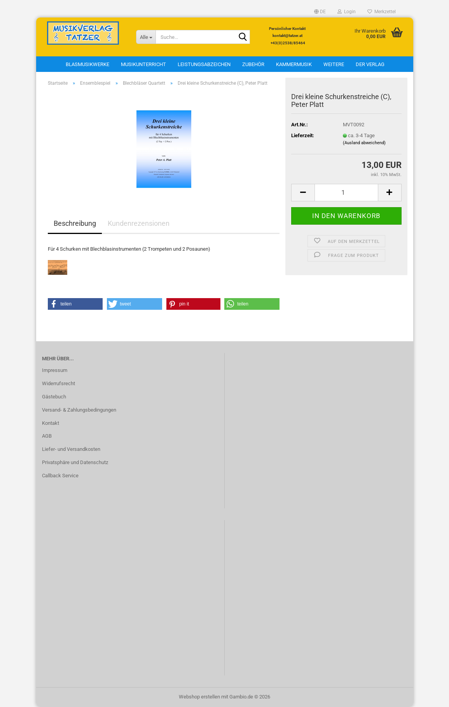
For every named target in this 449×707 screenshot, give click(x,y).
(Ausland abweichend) (364, 142)
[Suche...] (145, 37)
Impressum (54, 370)
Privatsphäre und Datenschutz (75, 462)
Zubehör (253, 64)
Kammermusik (294, 64)
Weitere (333, 64)
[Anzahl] (346, 192)
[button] (320, 11)
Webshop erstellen (199, 697)
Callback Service (60, 475)
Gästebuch (54, 397)
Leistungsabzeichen (204, 64)
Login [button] (346, 11)
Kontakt (50, 423)
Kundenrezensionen (138, 223)
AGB (47, 436)
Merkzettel (381, 11)
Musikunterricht (143, 64)
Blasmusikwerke (87, 64)
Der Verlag (370, 64)
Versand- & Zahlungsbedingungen (79, 410)
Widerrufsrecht (58, 383)
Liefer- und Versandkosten (71, 449)
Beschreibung (75, 223)
